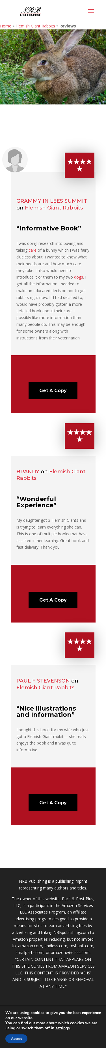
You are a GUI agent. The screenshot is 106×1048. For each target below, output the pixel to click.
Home (5, 26)
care (32, 250)
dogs (78, 277)
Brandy (27, 472)
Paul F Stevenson (43, 681)
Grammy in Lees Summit (51, 201)
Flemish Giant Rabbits (35, 26)
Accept (16, 1038)
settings (62, 1028)
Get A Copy (53, 390)
